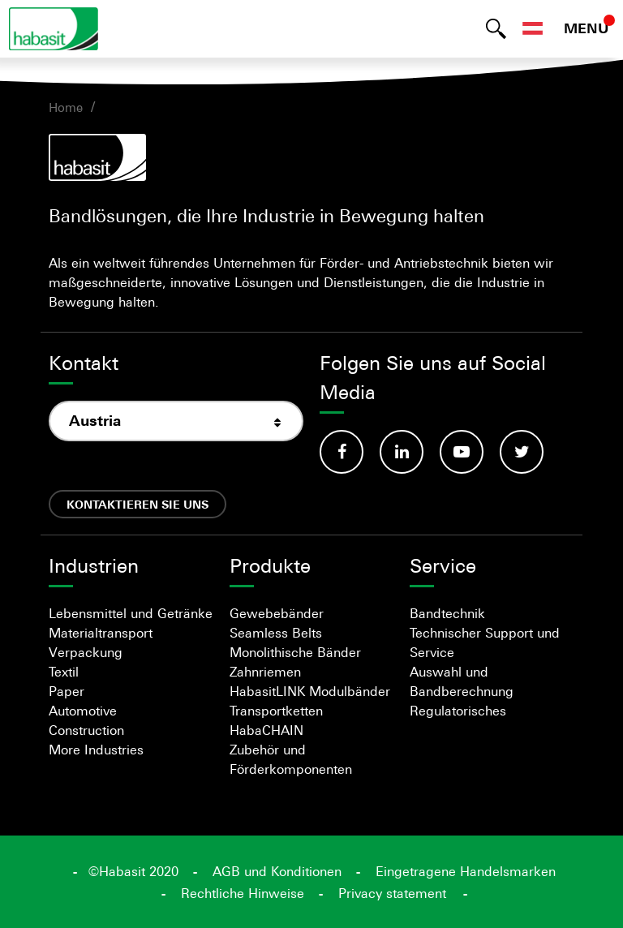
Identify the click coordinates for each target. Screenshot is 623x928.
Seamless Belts (276, 633)
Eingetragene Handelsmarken (466, 871)
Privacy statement (392, 893)
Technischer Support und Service (485, 642)
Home (66, 107)
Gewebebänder (277, 613)
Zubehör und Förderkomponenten (291, 759)
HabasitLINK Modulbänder (310, 691)
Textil (64, 672)
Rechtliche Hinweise (242, 893)
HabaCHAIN (266, 730)
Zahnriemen (265, 672)
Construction (86, 730)
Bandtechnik (447, 613)
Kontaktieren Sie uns (137, 504)
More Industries (96, 749)
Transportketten (276, 710)
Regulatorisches (458, 710)
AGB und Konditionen (277, 871)
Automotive (83, 710)
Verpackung (85, 652)
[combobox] (176, 421)
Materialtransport (101, 633)
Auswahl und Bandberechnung (461, 681)
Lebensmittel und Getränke (131, 613)
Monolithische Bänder (295, 652)
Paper (66, 691)
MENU (586, 28)
